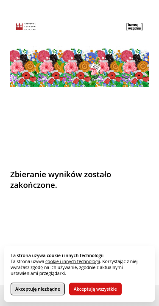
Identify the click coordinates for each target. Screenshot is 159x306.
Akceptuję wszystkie (95, 289)
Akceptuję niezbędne (37, 289)
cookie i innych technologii (72, 261)
